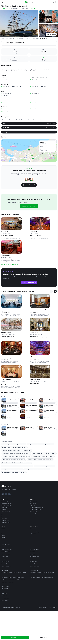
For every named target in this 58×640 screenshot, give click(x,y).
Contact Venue (43, 637)
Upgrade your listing (34, 531)
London (12, 38)
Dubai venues (4, 593)
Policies (3, 537)
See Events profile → (51, 123)
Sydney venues (5, 600)
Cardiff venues (4, 579)
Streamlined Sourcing (6, 503)
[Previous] (51, 291)
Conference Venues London (7, 546)
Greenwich (28, 38)
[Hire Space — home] (29, 2)
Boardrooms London (34, 558)
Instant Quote (15, 637)
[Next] (55, 291)
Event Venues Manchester (49, 572)
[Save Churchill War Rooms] (19, 343)
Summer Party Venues (6, 551)
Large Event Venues (5, 563)
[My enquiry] (55, 2)
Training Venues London (6, 558)
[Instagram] (9, 494)
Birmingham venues (22, 572)
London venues (5, 572)
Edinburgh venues (5, 574)
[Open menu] (3, 2)
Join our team (33, 528)
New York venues (5, 588)
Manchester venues (13, 572)
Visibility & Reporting (6, 507)
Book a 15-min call (29, 185)
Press (3, 533)
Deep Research (33, 501)
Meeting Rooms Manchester (35, 574)
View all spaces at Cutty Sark (9, 264)
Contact (3, 535)
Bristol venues (13, 574)
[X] (6, 494)
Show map (33, 8)
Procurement (4, 516)
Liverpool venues (12, 577)
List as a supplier (33, 513)
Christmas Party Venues (34, 549)
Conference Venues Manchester (36, 572)
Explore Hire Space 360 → (29, 206)
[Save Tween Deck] (19, 219)
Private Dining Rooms (6, 554)
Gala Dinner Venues (33, 561)
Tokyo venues (4, 595)
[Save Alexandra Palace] (19, 319)
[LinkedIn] (3, 494)
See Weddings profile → (51, 132)
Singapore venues (5, 598)
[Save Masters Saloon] (19, 242)
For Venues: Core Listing (35, 509)
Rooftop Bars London (34, 554)
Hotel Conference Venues (35, 546)
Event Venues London (6, 561)
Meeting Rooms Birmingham (47, 577)
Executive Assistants (6, 520)
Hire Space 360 (5, 501)
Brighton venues (20, 577)
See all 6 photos (51, 34)
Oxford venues (4, 582)
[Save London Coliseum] (19, 366)
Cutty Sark (4, 8)
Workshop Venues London (7, 566)
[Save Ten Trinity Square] (48, 366)
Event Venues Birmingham (35, 577)
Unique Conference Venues (7, 549)
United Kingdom (5, 38)
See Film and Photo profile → (50, 127)
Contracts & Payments (6, 505)
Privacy (45, 607)
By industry (4, 509)
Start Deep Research (29, 282)
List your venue (33, 511)
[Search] (53, 2)
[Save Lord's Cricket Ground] (19, 296)
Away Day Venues (5, 556)
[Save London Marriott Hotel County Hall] (48, 296)
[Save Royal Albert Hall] (48, 343)
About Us (3, 528)
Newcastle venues (12, 579)
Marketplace (33, 503)
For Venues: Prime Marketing (36, 507)
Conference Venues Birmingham (48, 574)
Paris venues (4, 590)
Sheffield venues (12, 582)
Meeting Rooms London (34, 556)
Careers (3, 531)
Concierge (32, 505)
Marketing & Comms (6, 522)
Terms (49, 607)
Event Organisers (5, 518)
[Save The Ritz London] (48, 319)
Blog (2, 530)
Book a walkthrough (6, 511)
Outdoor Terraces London (35, 566)
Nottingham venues (21, 579)
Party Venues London (34, 551)
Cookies (54, 607)
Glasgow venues (5, 577)
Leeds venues (19, 574)
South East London (20, 38)
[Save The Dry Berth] (48, 219)
